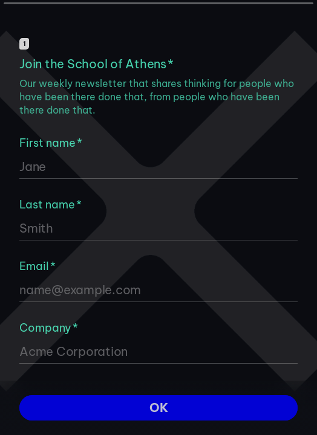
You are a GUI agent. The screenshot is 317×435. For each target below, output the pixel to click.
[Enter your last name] (158, 228)
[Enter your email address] (158, 290)
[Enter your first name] (158, 166)
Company (48, 328)
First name (50, 143)
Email (37, 266)
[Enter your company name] (158, 351)
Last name (50, 204)
